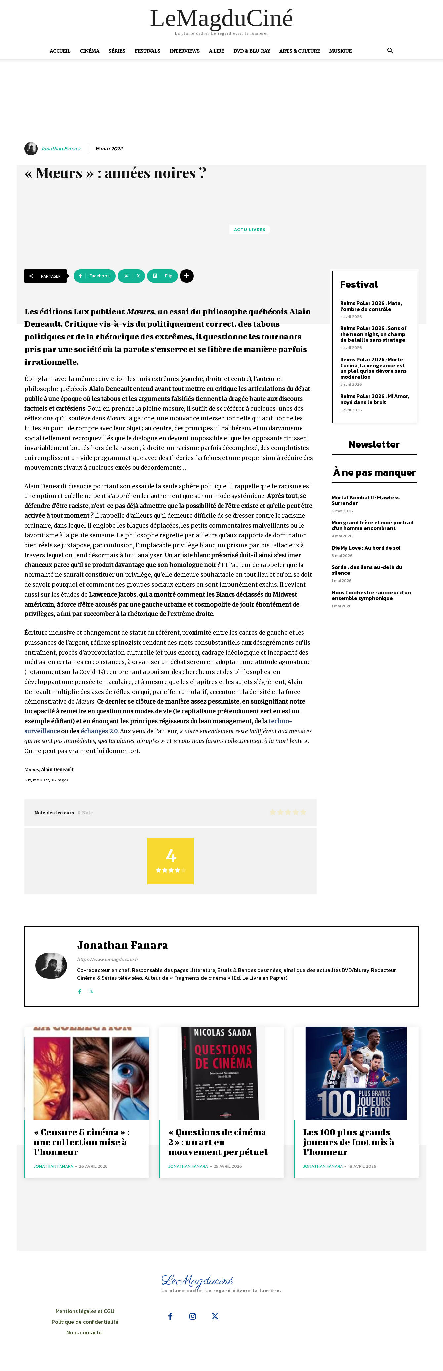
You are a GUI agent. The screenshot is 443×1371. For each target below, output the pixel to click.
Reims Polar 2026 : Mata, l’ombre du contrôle (371, 306)
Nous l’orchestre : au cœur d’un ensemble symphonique (371, 595)
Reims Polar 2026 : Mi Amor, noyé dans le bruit (374, 399)
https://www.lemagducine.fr (107, 959)
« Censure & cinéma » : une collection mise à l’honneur (82, 1142)
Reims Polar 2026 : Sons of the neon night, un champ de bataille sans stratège (373, 334)
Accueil (60, 51)
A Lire (216, 51)
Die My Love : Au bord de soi (366, 548)
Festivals (147, 51)
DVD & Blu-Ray (251, 51)
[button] (390, 51)
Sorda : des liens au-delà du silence (367, 570)
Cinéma (89, 51)
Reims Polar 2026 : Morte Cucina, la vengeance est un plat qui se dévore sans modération (373, 368)
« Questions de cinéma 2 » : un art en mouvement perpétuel (218, 1142)
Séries (116, 51)
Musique (340, 51)
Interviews (185, 51)
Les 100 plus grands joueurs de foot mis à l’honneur (348, 1142)
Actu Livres (249, 229)
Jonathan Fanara (60, 148)
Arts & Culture (299, 51)
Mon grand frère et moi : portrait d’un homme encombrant (373, 525)
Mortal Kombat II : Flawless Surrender (366, 500)
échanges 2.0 (99, 731)
